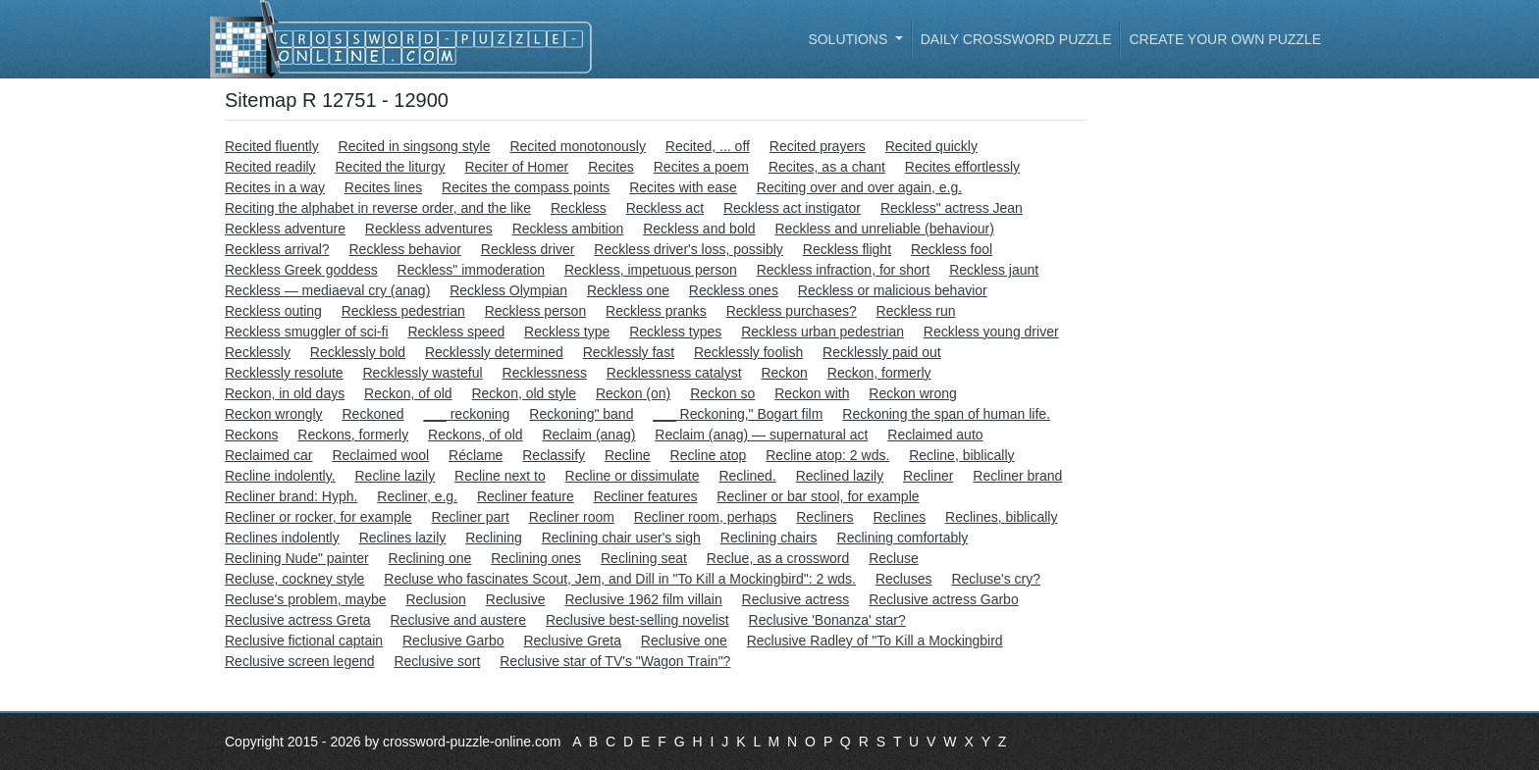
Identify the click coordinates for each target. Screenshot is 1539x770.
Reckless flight (847, 249)
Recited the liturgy (391, 167)
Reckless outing (273, 311)
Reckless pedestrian (403, 311)
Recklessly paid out (882, 352)
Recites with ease (683, 187)
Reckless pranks (656, 311)
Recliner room (571, 517)
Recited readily (270, 167)
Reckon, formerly (879, 373)
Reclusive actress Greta (298, 620)
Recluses (904, 579)
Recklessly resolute (284, 373)
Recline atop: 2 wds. (827, 455)
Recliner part (470, 517)
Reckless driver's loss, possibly (688, 249)
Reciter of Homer (516, 167)
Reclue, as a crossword (778, 558)
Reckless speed (455, 331)
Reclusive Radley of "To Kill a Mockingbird (875, 640)
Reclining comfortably (903, 537)
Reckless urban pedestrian (822, 331)
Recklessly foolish (748, 352)
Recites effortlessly (962, 167)
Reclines (899, 517)
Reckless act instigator (792, 208)
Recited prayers (818, 146)
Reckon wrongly (274, 414)
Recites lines (383, 187)
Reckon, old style (523, 393)
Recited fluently (272, 146)
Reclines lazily (403, 537)
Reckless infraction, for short (843, 270)
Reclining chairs (769, 537)
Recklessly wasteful (423, 373)
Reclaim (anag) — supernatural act (761, 434)
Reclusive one (684, 640)
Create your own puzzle (1225, 39)
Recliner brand (1017, 476)
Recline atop (708, 455)
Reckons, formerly (352, 434)
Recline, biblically (961, 455)
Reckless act (665, 208)
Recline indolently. (280, 476)
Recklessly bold (357, 352)
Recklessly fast (628, 352)
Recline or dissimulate (632, 476)
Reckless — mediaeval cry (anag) (327, 290)
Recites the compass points (526, 187)
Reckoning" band (581, 414)
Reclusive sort (437, 661)
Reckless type (567, 331)
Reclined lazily (839, 476)
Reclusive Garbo (453, 640)
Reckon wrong (913, 393)
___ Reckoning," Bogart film (738, 414)
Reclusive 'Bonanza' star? (827, 620)
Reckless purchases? (791, 311)
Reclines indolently (282, 537)
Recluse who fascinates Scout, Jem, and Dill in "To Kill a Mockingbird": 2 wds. (620, 579)
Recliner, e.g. (417, 496)
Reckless (579, 208)
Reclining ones (536, 558)
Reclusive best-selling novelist (637, 620)
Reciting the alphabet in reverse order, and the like (378, 208)
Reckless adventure (285, 228)
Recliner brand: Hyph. (291, 496)
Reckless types (675, 331)
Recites (611, 167)
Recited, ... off (707, 146)
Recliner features (646, 496)
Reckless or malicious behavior (892, 290)
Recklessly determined (494, 352)
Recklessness (545, 373)
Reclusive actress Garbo (944, 599)
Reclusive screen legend (300, 661)
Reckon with (811, 393)
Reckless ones (733, 290)
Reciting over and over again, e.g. (859, 187)
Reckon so (722, 393)
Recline (628, 455)
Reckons (251, 434)
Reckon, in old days (285, 393)
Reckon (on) (633, 393)
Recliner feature (525, 496)
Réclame (476, 455)
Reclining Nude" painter (297, 558)
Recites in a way (275, 187)
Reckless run (916, 311)
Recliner (928, 476)
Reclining (493, 537)
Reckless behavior (404, 249)
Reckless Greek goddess (301, 270)
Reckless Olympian (508, 290)
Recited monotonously (577, 146)
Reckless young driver (991, 331)
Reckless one (628, 290)
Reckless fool (951, 249)
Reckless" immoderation (471, 270)
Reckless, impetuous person (650, 270)
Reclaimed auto (934, 434)
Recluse (894, 558)
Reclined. (746, 476)
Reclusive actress (796, 599)
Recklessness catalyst (674, 373)
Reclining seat (644, 558)
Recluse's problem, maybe (306, 599)
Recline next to (500, 476)
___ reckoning (466, 414)
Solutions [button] (849, 39)
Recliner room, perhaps (705, 517)
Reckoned (373, 414)
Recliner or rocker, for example (318, 517)
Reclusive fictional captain (304, 640)
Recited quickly (931, 146)
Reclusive (516, 599)
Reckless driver (528, 249)
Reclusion (435, 599)
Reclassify (553, 455)
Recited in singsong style (415, 146)
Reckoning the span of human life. (946, 414)
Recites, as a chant (827, 167)
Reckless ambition (568, 228)
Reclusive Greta (572, 640)
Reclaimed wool (380, 455)
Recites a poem (701, 167)
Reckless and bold (699, 228)
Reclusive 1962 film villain (642, 599)
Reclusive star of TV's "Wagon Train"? (615, 661)
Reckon (784, 373)
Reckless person (536, 311)
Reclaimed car (268, 455)
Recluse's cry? (995, 579)
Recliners (824, 517)
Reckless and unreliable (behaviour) (883, 228)
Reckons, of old (475, 434)
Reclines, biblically (1001, 517)
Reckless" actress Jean (951, 208)
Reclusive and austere (459, 620)
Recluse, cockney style (294, 579)
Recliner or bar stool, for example (817, 496)
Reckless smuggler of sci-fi (307, 331)
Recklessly (258, 352)
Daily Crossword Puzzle (1016, 39)
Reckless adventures (429, 228)
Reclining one (430, 558)
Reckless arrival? (277, 249)
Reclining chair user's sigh (621, 537)
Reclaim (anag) (588, 434)
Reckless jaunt (993, 270)
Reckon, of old (408, 393)
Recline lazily (394, 476)
